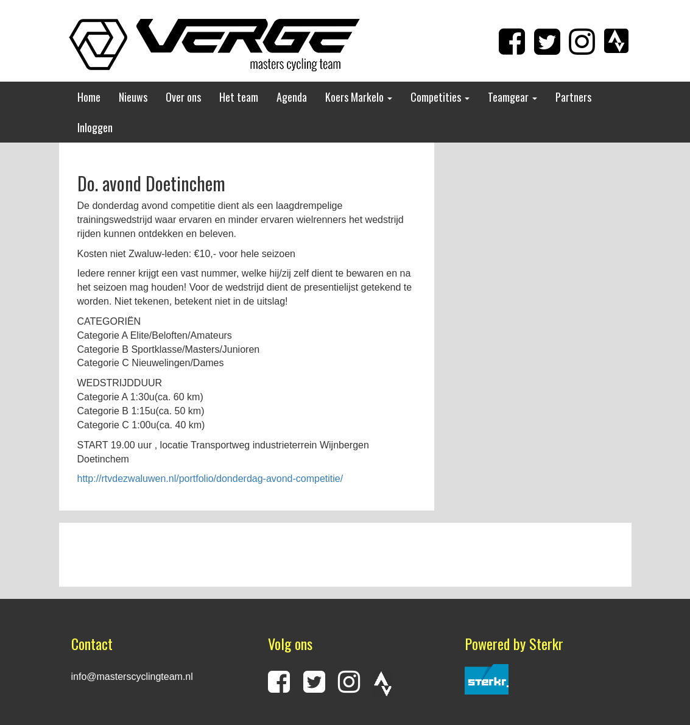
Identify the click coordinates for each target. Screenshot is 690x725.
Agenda (291, 97)
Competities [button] (440, 97)
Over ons (183, 97)
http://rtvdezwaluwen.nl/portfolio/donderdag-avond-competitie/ (210, 478)
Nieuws (133, 97)
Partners (573, 97)
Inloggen (95, 127)
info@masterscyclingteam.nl (132, 676)
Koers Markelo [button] (358, 97)
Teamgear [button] (512, 97)
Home (88, 97)
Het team (238, 97)
